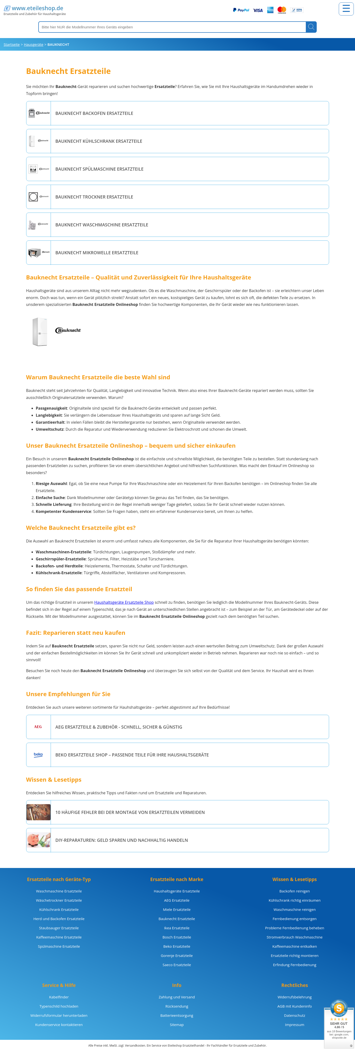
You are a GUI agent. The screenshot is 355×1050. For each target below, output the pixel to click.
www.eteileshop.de (37, 8)
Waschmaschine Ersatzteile (59, 891)
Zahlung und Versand (177, 996)
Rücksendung (177, 1006)
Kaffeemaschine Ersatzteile (59, 937)
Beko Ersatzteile (176, 946)
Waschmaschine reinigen (295, 909)
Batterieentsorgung (176, 1015)
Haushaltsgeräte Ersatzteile (177, 891)
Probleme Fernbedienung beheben (294, 927)
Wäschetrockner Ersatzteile (59, 900)
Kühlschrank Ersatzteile (59, 909)
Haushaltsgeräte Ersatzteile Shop (124, 602)
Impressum (294, 1024)
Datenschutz (294, 1015)
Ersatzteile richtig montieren (294, 955)
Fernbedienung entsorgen (294, 918)
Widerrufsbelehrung (295, 996)
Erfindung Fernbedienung (294, 964)
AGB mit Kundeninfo (294, 1006)
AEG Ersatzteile (176, 900)
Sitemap (177, 1024)
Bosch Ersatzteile (176, 937)
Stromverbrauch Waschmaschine (295, 937)
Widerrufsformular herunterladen (59, 1015)
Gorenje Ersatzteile (177, 955)
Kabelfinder (59, 996)
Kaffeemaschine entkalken (294, 946)
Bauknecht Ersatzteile (176, 918)
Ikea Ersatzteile (176, 927)
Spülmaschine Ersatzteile (59, 946)
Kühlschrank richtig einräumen (295, 900)
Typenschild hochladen (58, 1006)
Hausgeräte (33, 44)
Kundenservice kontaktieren (59, 1024)
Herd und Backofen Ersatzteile (59, 918)
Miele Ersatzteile (177, 909)
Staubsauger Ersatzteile (59, 927)
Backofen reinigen (294, 891)
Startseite (12, 44)
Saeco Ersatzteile (177, 964)
